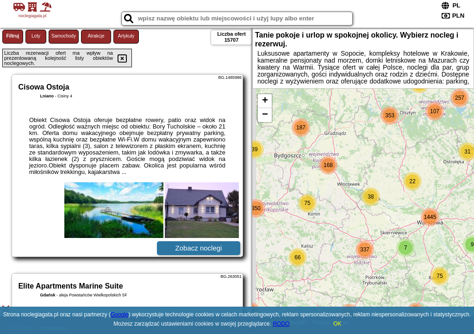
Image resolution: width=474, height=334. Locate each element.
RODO (281, 324)
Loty (35, 36)
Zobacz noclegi (198, 248)
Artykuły (126, 36)
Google (120, 314)
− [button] (265, 115)
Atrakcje (95, 36)
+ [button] (265, 101)
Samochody (63, 36)
